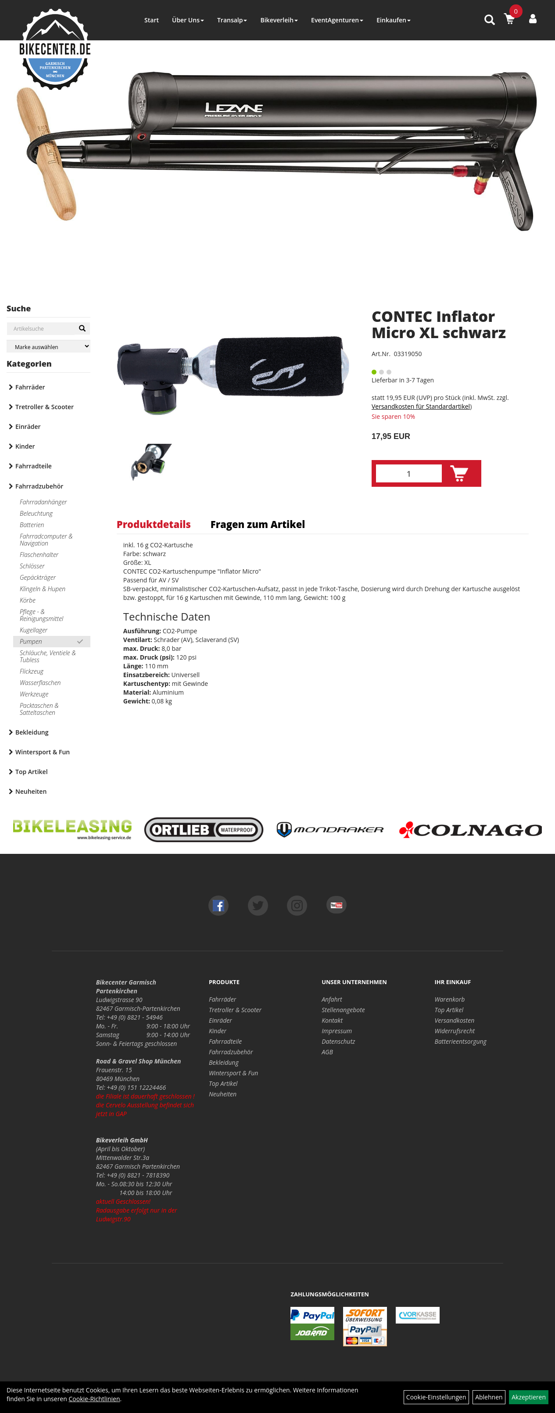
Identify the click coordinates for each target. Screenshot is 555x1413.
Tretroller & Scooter (44, 407)
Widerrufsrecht (455, 1031)
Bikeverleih (279, 20)
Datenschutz (338, 1041)
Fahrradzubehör (39, 486)
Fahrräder (30, 387)
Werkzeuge (34, 694)
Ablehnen (488, 1397)
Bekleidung (31, 732)
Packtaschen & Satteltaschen (39, 709)
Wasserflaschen (40, 682)
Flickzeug (31, 671)
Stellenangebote (343, 1010)
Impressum (337, 1031)
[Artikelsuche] (489, 20)
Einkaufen (393, 20)
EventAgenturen (337, 20)
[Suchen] (82, 328)
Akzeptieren (529, 1397)
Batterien (32, 525)
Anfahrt (332, 999)
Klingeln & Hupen (42, 589)
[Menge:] (409, 473)
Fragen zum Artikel (258, 524)
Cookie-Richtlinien (94, 1399)
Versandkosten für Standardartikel (421, 406)
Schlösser (32, 566)
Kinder (25, 446)
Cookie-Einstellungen (436, 1397)
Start (151, 20)
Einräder (28, 426)
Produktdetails (154, 524)
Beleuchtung (36, 513)
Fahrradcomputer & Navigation (46, 539)
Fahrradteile (33, 466)
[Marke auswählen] (48, 346)
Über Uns (188, 20)
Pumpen (31, 641)
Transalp (232, 20)
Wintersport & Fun (42, 752)
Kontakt (332, 1020)
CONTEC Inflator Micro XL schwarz (439, 324)
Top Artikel (31, 771)
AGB (327, 1052)
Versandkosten (455, 1020)
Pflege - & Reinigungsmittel (41, 615)
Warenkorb (450, 999)
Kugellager (33, 630)
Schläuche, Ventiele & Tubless (48, 656)
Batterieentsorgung (461, 1041)
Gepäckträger (38, 577)
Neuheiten (31, 791)
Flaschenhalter (39, 554)
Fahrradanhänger (43, 502)
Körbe (28, 600)
